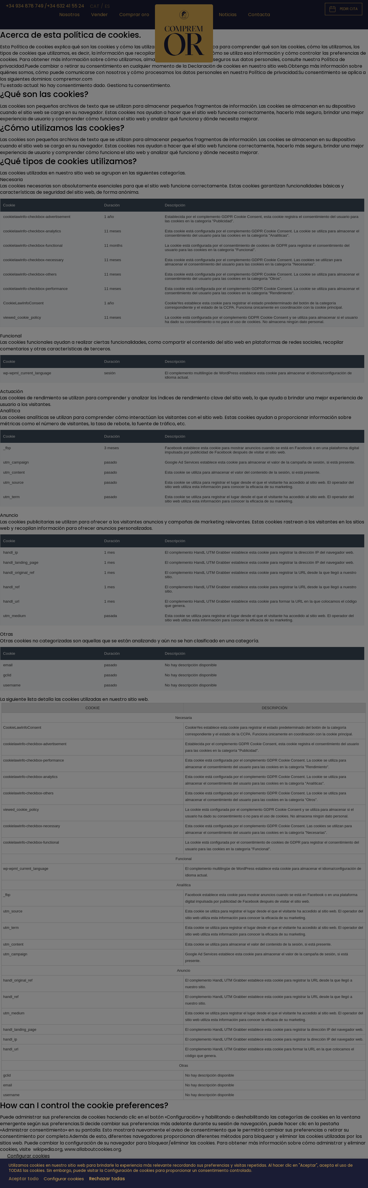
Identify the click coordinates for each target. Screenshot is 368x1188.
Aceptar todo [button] (24, 1179)
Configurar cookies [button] (64, 1179)
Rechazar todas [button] (107, 1179)
